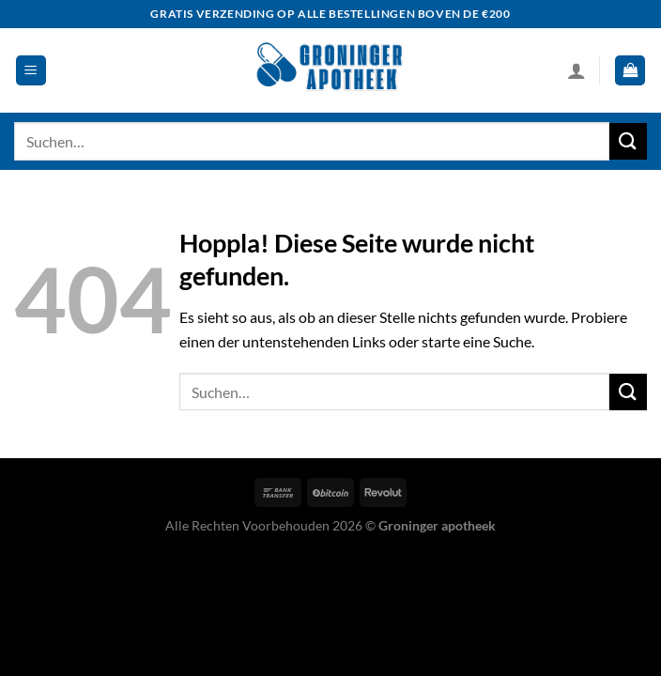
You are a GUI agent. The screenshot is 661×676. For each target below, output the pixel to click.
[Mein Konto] (576, 70)
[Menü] (31, 70)
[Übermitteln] (628, 141)
